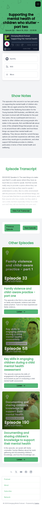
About (6, 485)
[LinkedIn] (31, 472)
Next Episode (30, 228)
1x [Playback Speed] (17, 45)
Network (7, 497)
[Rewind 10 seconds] (13, 45)
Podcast (7, 479)
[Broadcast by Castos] (7, 49)
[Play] (6, 43)
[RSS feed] (11, 472)
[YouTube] (21, 472)
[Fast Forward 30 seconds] (22, 45)
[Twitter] (16, 472)
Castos (36, 503)
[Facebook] (26, 472)
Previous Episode (10, 227)
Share (35, 49)
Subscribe (26, 49)
